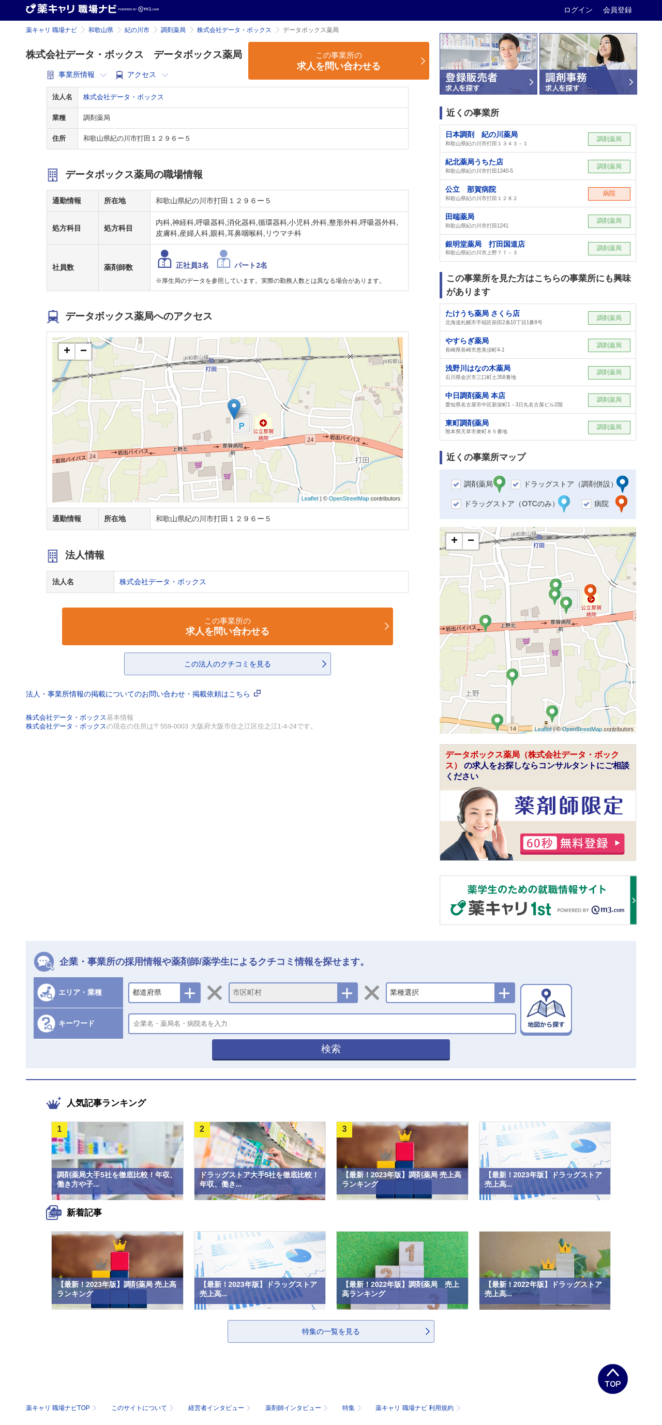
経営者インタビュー (220, 1408)
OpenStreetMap (349, 498)
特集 (353, 1408)
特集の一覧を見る (331, 1331)
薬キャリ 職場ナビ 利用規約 (417, 1408)
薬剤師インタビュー (297, 1408)
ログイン (579, 10)
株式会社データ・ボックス (234, 30)
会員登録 (617, 10)
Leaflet (310, 498)
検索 (331, 1048)
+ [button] (67, 351)
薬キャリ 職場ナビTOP (62, 1408)
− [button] (83, 351)
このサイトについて (143, 1408)
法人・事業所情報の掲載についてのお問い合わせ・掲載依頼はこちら (143, 694)
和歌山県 (100, 30)
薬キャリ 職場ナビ (51, 30)
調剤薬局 (173, 30)
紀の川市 (137, 30)
